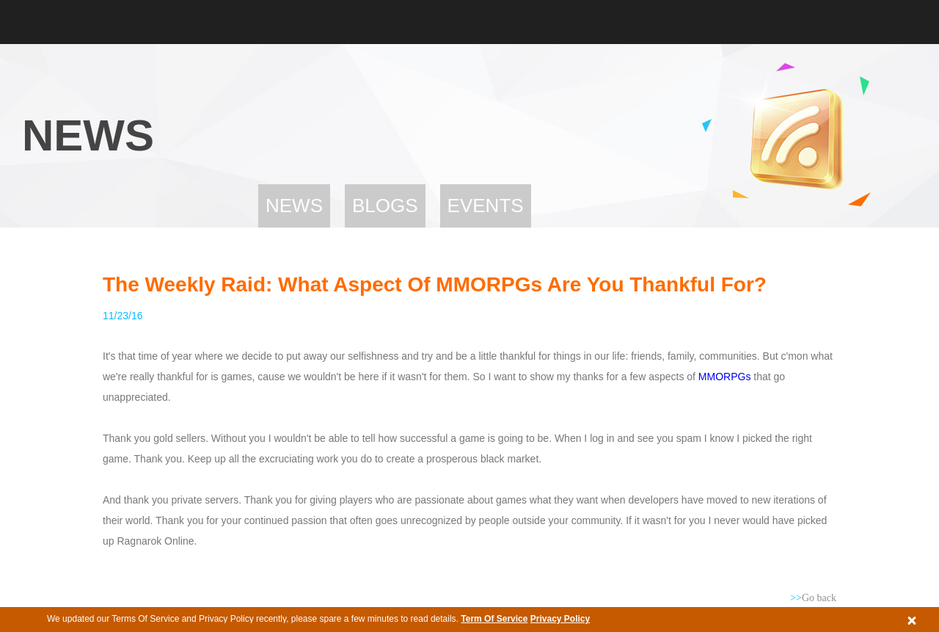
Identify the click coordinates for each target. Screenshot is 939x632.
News (294, 206)
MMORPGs (724, 376)
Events (485, 206)
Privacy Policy (560, 618)
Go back (813, 597)
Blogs (385, 206)
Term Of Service (494, 618)
